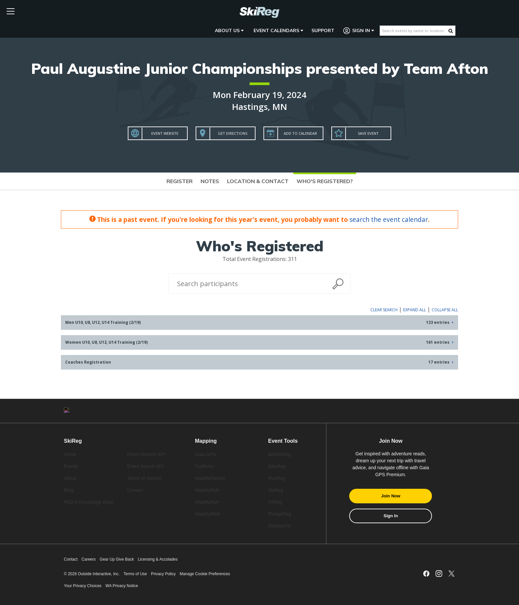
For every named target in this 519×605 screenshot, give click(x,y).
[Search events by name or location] (414, 30)
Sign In (359, 30)
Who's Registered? (325, 181)
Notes (210, 181)
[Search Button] (450, 30)
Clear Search (384, 310)
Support (322, 30)
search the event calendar (389, 219)
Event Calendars (278, 30)
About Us (229, 30)
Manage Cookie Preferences (205, 574)
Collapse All (445, 310)
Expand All (414, 310)
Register (179, 181)
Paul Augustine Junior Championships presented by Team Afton (259, 68)
